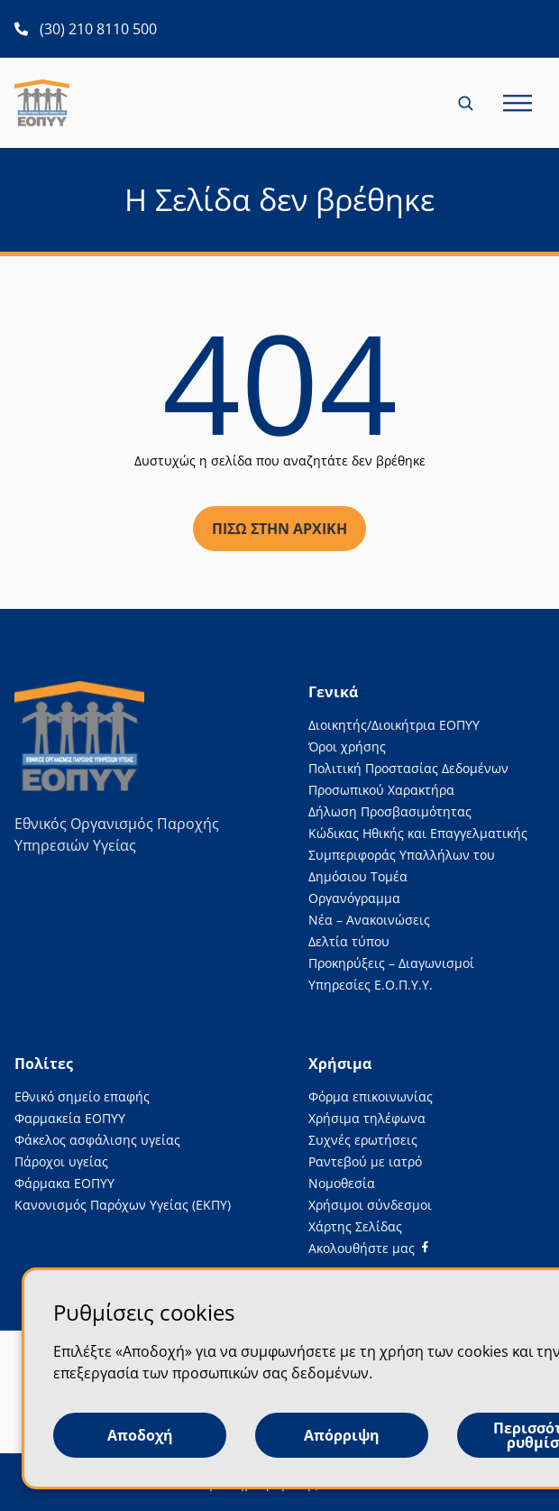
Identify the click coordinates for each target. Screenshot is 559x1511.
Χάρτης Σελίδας (355, 1226)
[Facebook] (368, 1248)
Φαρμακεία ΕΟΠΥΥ (69, 1118)
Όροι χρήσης (347, 746)
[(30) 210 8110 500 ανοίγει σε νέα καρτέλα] (85, 29)
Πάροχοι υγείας (61, 1161)
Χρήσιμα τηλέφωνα (367, 1118)
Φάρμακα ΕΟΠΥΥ (64, 1183)
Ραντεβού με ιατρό (365, 1161)
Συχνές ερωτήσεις (362, 1139)
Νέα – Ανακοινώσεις (369, 919)
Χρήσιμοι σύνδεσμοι (370, 1204)
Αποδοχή (140, 1435)
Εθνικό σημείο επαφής (82, 1096)
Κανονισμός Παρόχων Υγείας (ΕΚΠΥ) (122, 1204)
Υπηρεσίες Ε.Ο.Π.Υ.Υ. (370, 984)
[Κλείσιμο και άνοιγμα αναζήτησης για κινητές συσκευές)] (467, 102)
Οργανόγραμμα (354, 898)
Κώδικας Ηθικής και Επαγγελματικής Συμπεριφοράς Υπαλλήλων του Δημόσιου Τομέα (417, 855)
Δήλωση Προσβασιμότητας (390, 811)
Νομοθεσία (341, 1183)
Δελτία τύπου (348, 941)
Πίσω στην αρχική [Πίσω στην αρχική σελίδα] (279, 529)
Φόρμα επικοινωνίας (370, 1096)
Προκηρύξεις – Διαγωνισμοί (391, 963)
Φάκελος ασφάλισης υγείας (97, 1139)
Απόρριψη (342, 1435)
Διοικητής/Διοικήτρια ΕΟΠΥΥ (394, 724)
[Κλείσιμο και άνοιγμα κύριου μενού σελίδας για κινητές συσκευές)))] (517, 103)
